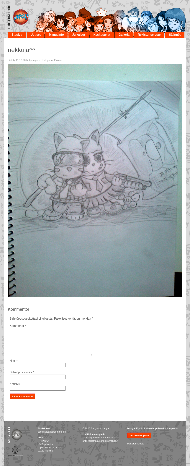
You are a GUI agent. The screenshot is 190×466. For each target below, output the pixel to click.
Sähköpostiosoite (22, 372)
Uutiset (36, 34)
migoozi (36, 60)
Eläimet (58, 60)
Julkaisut (78, 34)
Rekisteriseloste (149, 34)
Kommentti (18, 325)
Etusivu (17, 34)
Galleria (124, 34)
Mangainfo (56, 34)
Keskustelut (101, 34)
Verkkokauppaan (139, 435)
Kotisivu (15, 384)
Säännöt (175, 34)
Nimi (14, 360)
